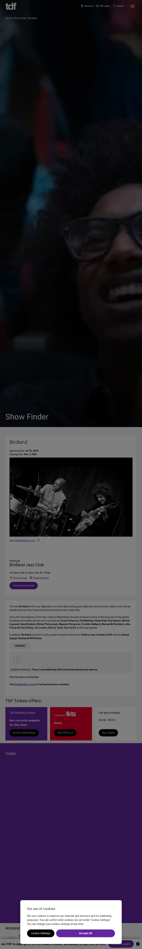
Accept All (85, 933)
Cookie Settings (40, 933)
